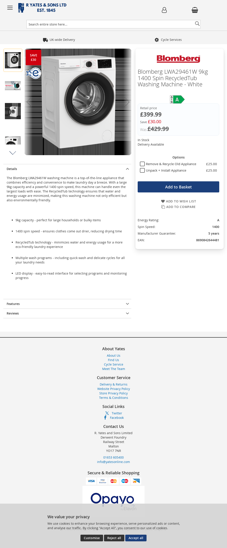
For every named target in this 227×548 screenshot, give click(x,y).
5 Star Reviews (168, 40)
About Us (113, 355)
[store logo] (75, 8)
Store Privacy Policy (113, 393)
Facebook (117, 417)
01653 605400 (113, 457)
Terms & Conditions (113, 398)
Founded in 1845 (62, 40)
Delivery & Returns (113, 384)
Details (12, 169)
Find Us (113, 360)
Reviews (13, 313)
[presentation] (67, 169)
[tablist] (178, 164)
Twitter (117, 413)
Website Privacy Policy (113, 389)
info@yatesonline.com (113, 462)
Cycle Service (113, 364)
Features (13, 304)
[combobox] (113, 24)
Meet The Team (113, 369)
